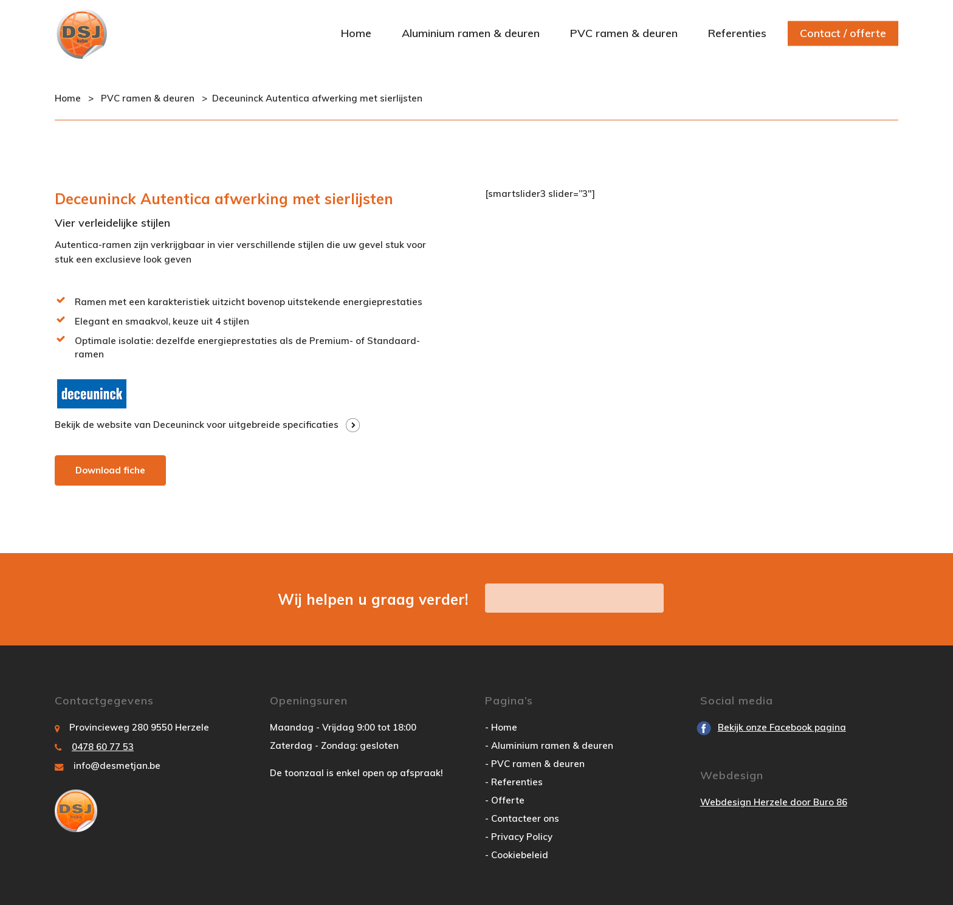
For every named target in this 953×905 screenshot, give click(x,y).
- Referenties (514, 782)
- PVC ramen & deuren (535, 763)
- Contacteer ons (522, 818)
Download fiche (110, 470)
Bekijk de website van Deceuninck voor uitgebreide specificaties (197, 424)
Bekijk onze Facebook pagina (782, 727)
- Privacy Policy (518, 836)
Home (68, 98)
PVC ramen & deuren (147, 98)
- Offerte (505, 800)
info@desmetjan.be (117, 765)
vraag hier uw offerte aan (574, 598)
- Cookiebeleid (516, 855)
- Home (501, 727)
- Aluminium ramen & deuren (549, 745)
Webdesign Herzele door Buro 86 (773, 802)
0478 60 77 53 (103, 746)
